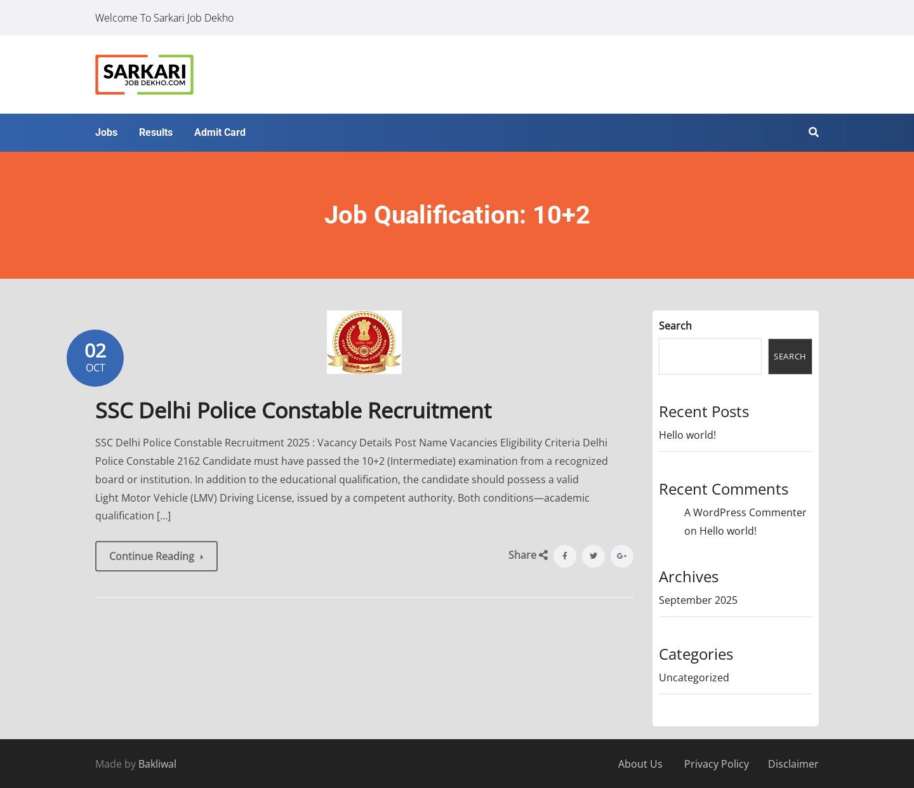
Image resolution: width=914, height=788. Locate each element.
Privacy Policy (716, 764)
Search (675, 326)
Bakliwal (157, 764)
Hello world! (687, 435)
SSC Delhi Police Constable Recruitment (293, 410)
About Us (640, 764)
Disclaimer (793, 764)
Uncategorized (694, 677)
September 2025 (698, 600)
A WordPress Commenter (745, 512)
